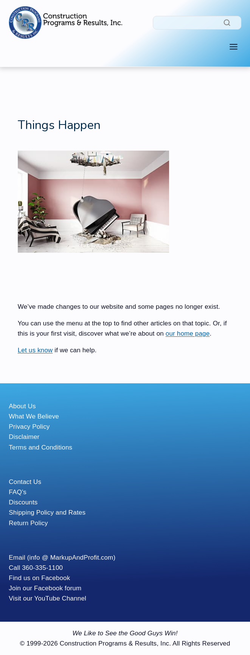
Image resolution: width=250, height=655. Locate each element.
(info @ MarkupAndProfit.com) (71, 557)
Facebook (55, 578)
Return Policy (28, 523)
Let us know (35, 350)
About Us (22, 406)
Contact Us (25, 481)
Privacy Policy (29, 426)
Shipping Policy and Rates (47, 512)
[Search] (197, 23)
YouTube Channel (60, 598)
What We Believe (34, 416)
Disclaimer (24, 436)
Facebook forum (57, 588)
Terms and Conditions (40, 447)
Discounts (23, 502)
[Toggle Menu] (233, 46)
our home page (188, 333)
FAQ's (17, 492)
